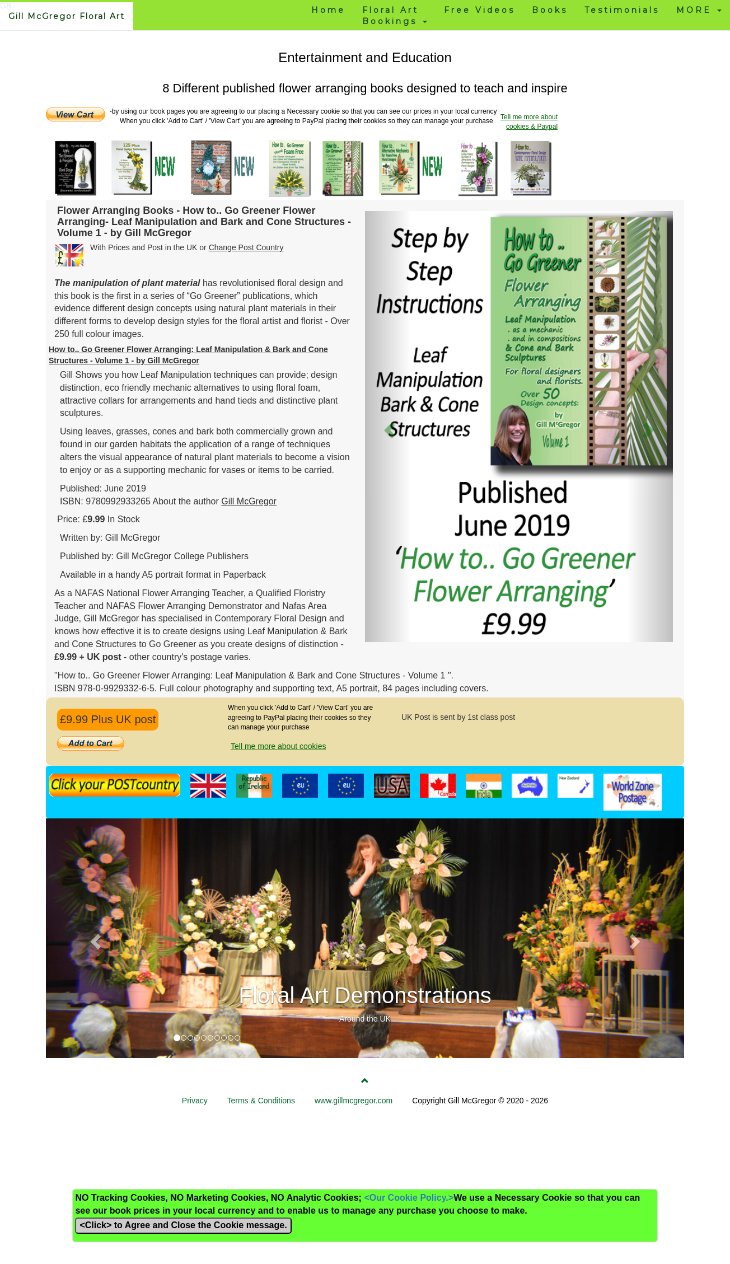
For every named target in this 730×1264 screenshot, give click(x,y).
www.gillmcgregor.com (353, 1100)
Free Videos (479, 10)
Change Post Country (246, 247)
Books (550, 10)
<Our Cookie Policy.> (408, 1197)
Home (328, 10)
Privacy (195, 1100)
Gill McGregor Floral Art (66, 16)
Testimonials (621, 10)
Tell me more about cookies (278, 746)
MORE (699, 10)
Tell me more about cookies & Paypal (529, 121)
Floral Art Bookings (394, 15)
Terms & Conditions (261, 1100)
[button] (388, 426)
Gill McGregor (249, 501)
